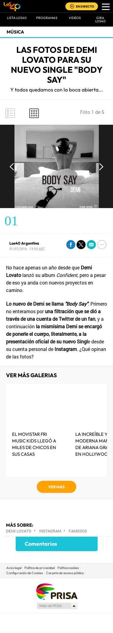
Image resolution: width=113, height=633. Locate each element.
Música (15, 32)
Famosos (78, 531)
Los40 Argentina (24, 243)
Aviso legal (13, 568)
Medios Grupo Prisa (56, 605)
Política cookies (68, 568)
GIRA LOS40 (100, 19)
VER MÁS (56, 486)
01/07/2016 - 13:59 (27, 248)
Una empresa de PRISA (56, 591)
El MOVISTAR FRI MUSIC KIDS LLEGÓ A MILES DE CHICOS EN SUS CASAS (34, 444)
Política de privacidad (39, 568)
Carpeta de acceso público (65, 573)
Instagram (50, 531)
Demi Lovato (18, 531)
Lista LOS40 (17, 18)
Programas (46, 18)
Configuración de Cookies (24, 573)
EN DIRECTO (85, 6)
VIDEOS (75, 18)
